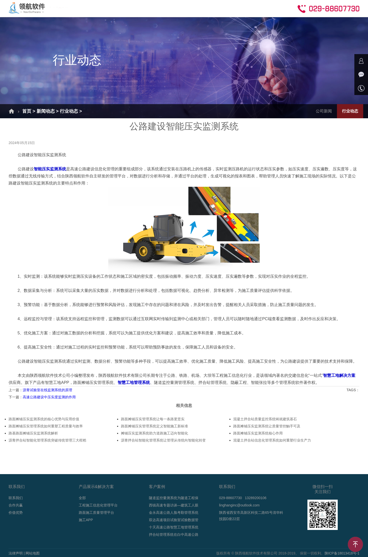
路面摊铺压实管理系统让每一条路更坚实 (153, 419)
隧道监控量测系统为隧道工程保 (173, 498)
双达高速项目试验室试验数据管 (173, 520)
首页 (68, 8)
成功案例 (150, 8)
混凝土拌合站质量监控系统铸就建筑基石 (265, 419)
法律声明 (16, 553)
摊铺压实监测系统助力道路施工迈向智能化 (154, 433)
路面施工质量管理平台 (96, 512)
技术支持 (208, 8)
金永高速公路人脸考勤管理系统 (173, 512)
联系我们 (16, 498)
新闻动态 (179, 8)
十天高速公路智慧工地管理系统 (173, 527)
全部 (82, 498)
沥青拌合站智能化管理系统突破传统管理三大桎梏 (47, 440)
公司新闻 (324, 111)
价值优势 (16, 512)
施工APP (86, 520)
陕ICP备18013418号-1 (341, 553)
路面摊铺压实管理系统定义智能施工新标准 (154, 426)
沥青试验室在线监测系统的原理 (47, 390)
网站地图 (32, 553)
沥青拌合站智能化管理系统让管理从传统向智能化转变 (163, 440)
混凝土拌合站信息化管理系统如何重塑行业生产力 (272, 440)
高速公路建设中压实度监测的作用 (49, 397)
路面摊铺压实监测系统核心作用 (258, 433)
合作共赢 (236, 8)
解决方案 (93, 8)
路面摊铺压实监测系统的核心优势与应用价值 (44, 419)
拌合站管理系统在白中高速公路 (173, 534)
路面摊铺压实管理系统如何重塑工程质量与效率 (46, 426)
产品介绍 (121, 8)
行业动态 (69, 111)
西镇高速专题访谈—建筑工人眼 (173, 505)
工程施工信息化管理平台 (98, 505)
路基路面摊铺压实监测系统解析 (33, 433)
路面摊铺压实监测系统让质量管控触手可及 (266, 426)
